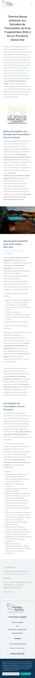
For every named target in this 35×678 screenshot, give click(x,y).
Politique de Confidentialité (17, 629)
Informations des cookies (17, 644)
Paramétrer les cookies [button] (17, 648)
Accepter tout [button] (25, 674)
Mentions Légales (17, 622)
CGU (17, 626)
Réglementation (17, 633)
